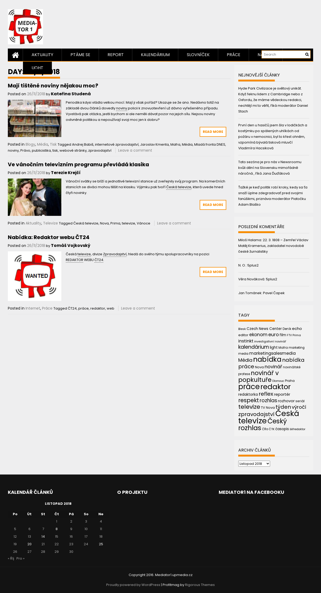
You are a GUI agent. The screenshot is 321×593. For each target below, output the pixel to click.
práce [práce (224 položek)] (249, 387)
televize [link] (84, 254)
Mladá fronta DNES (209, 144)
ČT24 (72, 308)
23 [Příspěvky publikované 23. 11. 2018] (71, 544)
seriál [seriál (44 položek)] (300, 401)
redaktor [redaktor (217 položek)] (275, 387)
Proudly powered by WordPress (133, 584)
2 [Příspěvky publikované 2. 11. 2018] (71, 521)
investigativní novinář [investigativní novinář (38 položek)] (270, 341)
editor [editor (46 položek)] (243, 335)
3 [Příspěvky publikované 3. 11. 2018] (86, 521)
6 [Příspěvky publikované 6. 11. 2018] (29, 528)
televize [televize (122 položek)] (249, 407)
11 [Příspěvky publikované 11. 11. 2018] (101, 528)
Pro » (20, 558)
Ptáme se (80, 55)
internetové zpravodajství (117, 144)
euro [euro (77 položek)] (273, 334)
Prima (115, 223)
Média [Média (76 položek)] (245, 360)
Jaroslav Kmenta (154, 144)
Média (42, 144)
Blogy (30, 144)
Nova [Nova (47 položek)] (259, 367)
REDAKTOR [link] (74, 259)
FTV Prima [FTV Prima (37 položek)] (294, 335)
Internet (33, 308)
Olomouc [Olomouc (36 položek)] (278, 381)
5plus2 (253, 265)
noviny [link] (121, 108)
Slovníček (198, 55)
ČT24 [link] (98, 259)
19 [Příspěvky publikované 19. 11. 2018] (15, 544)
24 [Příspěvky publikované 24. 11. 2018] (86, 544)
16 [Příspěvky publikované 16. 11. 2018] (71, 536)
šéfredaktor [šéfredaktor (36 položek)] (297, 429)
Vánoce (143, 223)
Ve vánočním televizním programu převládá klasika (78, 164)
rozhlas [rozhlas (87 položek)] (268, 400)
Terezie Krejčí (66, 173)
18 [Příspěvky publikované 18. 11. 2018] (101, 536)
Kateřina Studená (71, 94)
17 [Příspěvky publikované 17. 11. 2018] (86, 536)
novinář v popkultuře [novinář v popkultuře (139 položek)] (258, 376)
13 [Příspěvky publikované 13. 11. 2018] (29, 536)
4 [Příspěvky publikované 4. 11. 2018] (101, 521)
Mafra (175, 144)
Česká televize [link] (178, 187)
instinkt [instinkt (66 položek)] (245, 341)
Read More (213, 131)
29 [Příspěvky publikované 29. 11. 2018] (57, 551)
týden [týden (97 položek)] (283, 407)
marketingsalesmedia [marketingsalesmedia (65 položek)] (272, 353)
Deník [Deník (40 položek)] (287, 329)
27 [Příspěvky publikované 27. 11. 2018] (29, 551)
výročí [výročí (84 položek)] (299, 407)
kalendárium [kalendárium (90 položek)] (253, 347)
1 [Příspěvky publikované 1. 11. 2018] (56, 521)
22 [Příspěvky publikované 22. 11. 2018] (57, 544)
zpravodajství (99, 150)
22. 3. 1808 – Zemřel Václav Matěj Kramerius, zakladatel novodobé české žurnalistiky (273, 246)
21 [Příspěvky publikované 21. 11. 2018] (43, 544)
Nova (104, 223)
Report (116, 55)
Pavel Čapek (274, 292)
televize (128, 223)
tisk (55, 150)
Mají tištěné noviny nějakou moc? (53, 85)
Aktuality (42, 55)
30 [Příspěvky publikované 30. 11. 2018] (71, 551)
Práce (233, 55)
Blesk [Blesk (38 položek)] (242, 329)
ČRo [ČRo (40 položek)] (265, 429)
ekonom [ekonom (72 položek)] (258, 334)
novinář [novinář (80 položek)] (273, 366)
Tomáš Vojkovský (70, 245)
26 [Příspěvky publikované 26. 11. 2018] (15, 551)
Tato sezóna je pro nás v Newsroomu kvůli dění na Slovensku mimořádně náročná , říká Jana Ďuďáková (269, 167)
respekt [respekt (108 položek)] (248, 400)
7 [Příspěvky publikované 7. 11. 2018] (43, 528)
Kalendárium (155, 55)
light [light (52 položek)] (274, 347)
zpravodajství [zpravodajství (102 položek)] (256, 414)
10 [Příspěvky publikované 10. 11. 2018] (86, 528)
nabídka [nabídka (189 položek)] (267, 359)
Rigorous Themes (200, 584)
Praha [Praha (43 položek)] (290, 380)
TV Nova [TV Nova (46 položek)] (268, 407)
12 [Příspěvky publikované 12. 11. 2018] (15, 536)
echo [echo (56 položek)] (297, 328)
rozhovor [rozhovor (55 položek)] (286, 401)
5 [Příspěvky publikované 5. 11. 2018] (15, 528)
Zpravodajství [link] (115, 254)
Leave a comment (135, 150)
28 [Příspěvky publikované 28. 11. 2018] (43, 551)
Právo (25, 150)
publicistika (41, 150)
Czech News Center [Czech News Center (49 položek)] (264, 328)
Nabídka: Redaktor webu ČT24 (49, 237)
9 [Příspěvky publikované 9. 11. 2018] (71, 528)
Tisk (53, 144)
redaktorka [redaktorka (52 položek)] (248, 394)
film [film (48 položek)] (283, 335)
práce (83, 308)
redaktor (97, 308)
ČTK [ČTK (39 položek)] (272, 429)
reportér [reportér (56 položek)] (282, 394)
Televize (50, 223)
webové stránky (73, 150)
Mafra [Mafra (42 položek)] (283, 347)
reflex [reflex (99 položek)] (266, 394)
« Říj (11, 558)
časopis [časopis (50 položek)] (282, 428)
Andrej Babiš (82, 144)
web (110, 308)
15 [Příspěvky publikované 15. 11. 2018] (56, 536)
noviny (13, 150)
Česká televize (85, 223)
